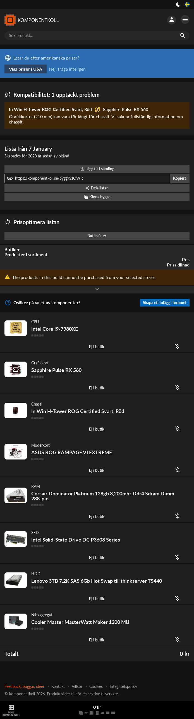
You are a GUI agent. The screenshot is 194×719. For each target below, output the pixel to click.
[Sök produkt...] (97, 35)
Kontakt (58, 686)
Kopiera (179, 178)
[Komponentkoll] (31, 20)
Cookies (96, 686)
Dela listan (97, 188)
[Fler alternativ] (185, 19)
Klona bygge (97, 196)
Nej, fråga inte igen (67, 68)
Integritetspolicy (123, 686)
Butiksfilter (98, 235)
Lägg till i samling (97, 168)
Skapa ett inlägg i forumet (164, 302)
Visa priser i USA (25, 68)
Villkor (77, 686)
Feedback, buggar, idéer (24, 686)
